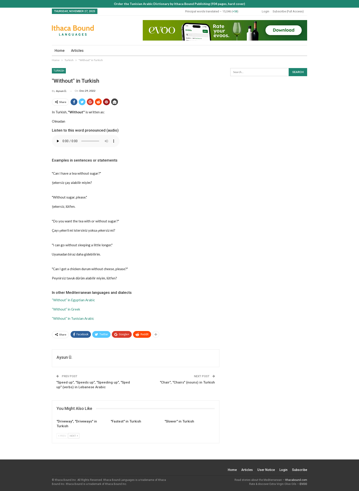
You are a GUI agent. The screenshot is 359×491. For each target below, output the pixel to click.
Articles (77, 50)
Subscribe (299, 470)
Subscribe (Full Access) (288, 11)
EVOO (303, 484)
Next (74, 435)
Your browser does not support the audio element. (86, 141)
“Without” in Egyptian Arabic (73, 300)
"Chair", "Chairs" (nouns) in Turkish (187, 382)
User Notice (266, 470)
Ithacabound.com (296, 480)
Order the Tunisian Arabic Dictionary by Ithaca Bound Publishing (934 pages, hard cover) (179, 4)
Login (265, 11)
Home (59, 50)
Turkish (58, 70)
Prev (62, 435)
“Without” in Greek (66, 309)
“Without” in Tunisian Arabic (73, 318)
